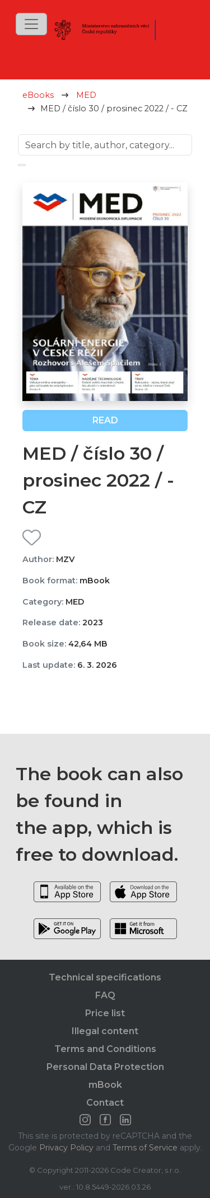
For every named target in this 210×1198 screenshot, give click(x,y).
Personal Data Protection (105, 1067)
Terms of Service (145, 1148)
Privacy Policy (66, 1148)
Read (105, 420)
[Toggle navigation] (31, 24)
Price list (105, 1013)
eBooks (38, 95)
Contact (105, 1102)
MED (86, 95)
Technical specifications (105, 977)
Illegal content (105, 1031)
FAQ (105, 995)
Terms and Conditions (105, 1049)
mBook (105, 1084)
